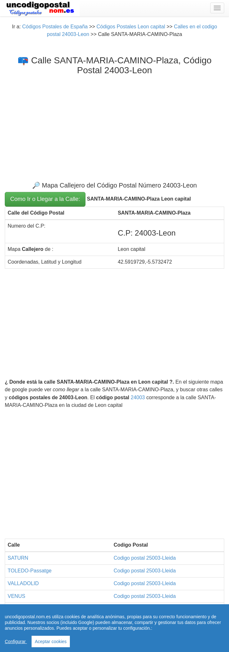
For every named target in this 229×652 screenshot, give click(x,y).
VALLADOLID (23, 583)
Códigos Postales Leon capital (131, 26)
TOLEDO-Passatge (30, 570)
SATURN (18, 558)
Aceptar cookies (51, 641)
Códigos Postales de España (54, 26)
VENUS (16, 596)
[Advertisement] (114, 123)
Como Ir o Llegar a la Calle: (45, 199)
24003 (138, 397)
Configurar (16, 641)
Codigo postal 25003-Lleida (145, 558)
